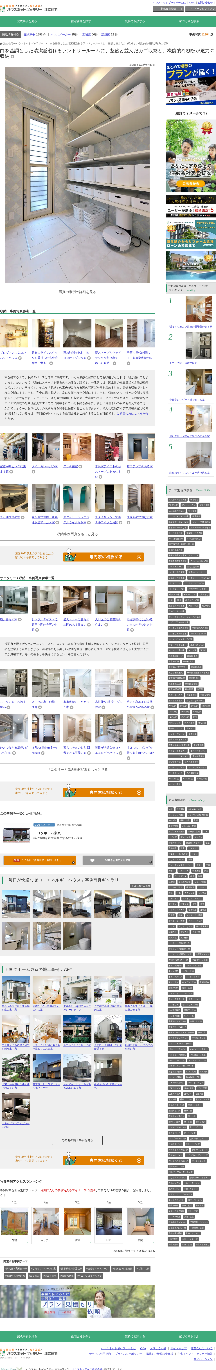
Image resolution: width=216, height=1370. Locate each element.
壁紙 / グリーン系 (176, 1105)
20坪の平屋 (202, 779)
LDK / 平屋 (202, 1088)
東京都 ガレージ (176, 656)
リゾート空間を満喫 (201, 522)
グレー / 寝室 (174, 1217)
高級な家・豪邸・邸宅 (178, 522)
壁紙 (181, 915)
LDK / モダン (174, 1088)
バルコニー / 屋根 (198, 1055)
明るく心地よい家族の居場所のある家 (190, 326)
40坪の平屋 (174, 779)
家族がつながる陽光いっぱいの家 (47, 1006)
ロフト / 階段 (174, 1016)
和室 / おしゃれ (193, 1233)
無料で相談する (135, 21)
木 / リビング (190, 1133)
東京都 (203, 650)
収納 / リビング (175, 1144)
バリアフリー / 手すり (198, 589)
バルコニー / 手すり (199, 1049)
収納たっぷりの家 (176, 611)
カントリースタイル (197, 767)
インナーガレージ (176, 734)
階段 (200, 876)
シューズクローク (176, 999)
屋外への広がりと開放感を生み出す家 (16, 1006)
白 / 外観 (180, 809)
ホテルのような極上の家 (77, 1044)
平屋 (171, 600)
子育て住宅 (204, 505)
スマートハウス (176, 695)
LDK (205, 831)
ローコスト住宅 (176, 533)
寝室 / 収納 (187, 988)
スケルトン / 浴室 (194, 965)
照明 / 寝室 (193, 1211)
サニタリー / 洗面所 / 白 (179, 943)
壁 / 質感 (188, 1122)
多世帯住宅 (198, 745)
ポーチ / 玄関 (194, 831)
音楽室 (172, 915)
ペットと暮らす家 (176, 572)
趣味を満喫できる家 (177, 561)
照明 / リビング (193, 1144)
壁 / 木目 (192, 1116)
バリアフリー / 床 (176, 589)
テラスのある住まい (177, 645)
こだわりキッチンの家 (178, 516)
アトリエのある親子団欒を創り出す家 (16, 1045)
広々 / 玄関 (191, 1071)
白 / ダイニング (175, 1155)
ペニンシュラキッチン (178, 756)
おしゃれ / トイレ (176, 859)
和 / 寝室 (199, 1205)
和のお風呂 (189, 723)
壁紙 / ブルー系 (202, 1099)
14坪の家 (173, 717)
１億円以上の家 (176, 550)
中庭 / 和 (202, 1032)
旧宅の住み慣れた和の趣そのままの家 (16, 1084)
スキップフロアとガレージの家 (16, 1123)
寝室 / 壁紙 (187, 1205)
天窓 (206, 871)
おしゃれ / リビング (199, 1138)
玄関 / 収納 (204, 982)
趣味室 (203, 910)
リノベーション (203, 1359)
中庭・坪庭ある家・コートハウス (183, 555)
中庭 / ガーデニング (177, 1027)
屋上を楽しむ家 (197, 645)
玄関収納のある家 (200, 628)
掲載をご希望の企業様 (159, 1353)
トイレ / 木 (173, 982)
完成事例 (29, 34)
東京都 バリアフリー (178, 667)
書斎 (202, 904)
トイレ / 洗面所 (175, 965)
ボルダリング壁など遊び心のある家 (189, 436)
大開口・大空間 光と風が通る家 (108, 1045)
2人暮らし (203, 594)
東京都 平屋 (192, 656)
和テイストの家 (192, 600)
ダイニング (185, 837)
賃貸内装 (184, 932)
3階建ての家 (174, 594)
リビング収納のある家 (178, 622)
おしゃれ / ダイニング (178, 1161)
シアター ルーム (176, 566)
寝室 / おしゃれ (195, 1200)
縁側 (192, 876)
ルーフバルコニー (176, 1060)
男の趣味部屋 (192, 773)
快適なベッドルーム (197, 572)
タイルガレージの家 (45, 466)
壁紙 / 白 (199, 1094)
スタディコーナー (176, 910)
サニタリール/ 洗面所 (178, 854)
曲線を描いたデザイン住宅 (108, 1084)
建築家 (105, 34)
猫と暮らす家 (8, 619)
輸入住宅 (206, 606)
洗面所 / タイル (202, 954)
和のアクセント (176, 728)
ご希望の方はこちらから (132, 413)
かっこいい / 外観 (176, 815)
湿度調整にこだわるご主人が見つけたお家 (140, 624)
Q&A (191, 2)
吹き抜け (196, 871)
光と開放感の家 (10, 517)
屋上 (171, 893)
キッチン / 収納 (189, 982)
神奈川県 (189, 689)
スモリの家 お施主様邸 (183, 363)
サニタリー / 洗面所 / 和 (179, 949)
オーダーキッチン (198, 751)
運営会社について (202, 1348)
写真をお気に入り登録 (117, 860)
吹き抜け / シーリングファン (181, 1066)
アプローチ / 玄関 (176, 831)
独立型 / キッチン (194, 843)
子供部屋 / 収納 (197, 1228)
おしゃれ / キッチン (177, 1177)
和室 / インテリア (190, 1239)
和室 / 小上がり (202, 1244)
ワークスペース (176, 773)
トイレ (194, 854)
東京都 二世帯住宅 (177, 678)
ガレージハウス (188, 505)
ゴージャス (174, 898)
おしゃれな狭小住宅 (195, 700)
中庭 (208, 865)
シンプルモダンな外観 (198, 815)
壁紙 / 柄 (188, 1111)
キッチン (198, 837)
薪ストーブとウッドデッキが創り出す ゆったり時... (108, 358)
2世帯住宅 (173, 505)
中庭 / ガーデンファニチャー (181, 1032)
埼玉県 (200, 689)
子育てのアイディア (177, 739)
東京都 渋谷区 (175, 689)
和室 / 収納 (187, 1244)
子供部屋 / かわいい (199, 1222)
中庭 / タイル (196, 1021)
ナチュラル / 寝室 (176, 1211)
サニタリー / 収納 (200, 960)
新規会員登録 (168, 8)
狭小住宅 (194, 499)
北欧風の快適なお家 (140, 517)
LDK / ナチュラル (176, 1083)
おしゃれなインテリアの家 (180, 639)
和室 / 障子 (173, 1244)
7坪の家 (172, 706)
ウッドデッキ (180, 876)
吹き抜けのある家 (176, 606)
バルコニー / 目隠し (177, 1055)
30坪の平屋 (188, 779)
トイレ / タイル (193, 977)
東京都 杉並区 (175, 684)
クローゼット (194, 999)
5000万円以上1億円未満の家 (181, 544)
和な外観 (202, 723)
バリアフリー (175, 583)
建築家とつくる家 (194, 533)
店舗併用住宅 (198, 756)
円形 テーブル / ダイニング (181, 1172)
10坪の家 (206, 706)
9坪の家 (194, 706)
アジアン (173, 904)
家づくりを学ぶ (189, 21)
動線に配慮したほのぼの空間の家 (139, 1045)
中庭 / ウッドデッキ (177, 1021)
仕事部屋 (192, 910)
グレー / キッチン (192, 1183)
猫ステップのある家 (140, 466)
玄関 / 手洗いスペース (178, 960)
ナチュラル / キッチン (200, 1177)
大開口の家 (193, 606)
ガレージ (202, 887)
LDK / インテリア (196, 1083)
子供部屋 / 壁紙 (175, 1233)
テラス (172, 871)
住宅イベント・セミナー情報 (195, 1353)
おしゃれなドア (185, 926)
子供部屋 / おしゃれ (177, 1228)
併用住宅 (196, 516)
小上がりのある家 (176, 578)
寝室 (208, 843)
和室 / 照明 (173, 1239)
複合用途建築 (202, 926)
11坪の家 (173, 712)
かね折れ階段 (184, 882)
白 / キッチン (174, 1183)
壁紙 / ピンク (174, 1111)
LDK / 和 (188, 1094)
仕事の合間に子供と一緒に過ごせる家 (139, 1006)
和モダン (190, 728)
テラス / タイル (199, 1038)
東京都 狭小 (196, 667)
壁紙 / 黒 (172, 1099)
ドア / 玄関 (173, 826)
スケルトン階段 (176, 887)
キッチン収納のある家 (178, 628)
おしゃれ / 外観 (195, 809)
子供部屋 (192, 734)
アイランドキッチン (177, 751)
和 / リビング (196, 1127)
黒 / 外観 (184, 937)
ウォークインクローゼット (180, 865)
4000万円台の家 (194, 539)
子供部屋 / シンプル (177, 1222)
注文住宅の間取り (176, 511)
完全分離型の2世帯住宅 (179, 745)
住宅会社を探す (81, 21)
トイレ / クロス (175, 977)
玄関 (196, 820)
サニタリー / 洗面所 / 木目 (180, 954)
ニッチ (172, 926)
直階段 (172, 882)
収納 (190, 859)
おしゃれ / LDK (175, 1077)
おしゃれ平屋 (175, 784)
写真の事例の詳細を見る (77, 292)
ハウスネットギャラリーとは (169, 2)
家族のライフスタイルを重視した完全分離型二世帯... (45, 358)
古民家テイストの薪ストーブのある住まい (108, 471)
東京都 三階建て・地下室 (198, 672)
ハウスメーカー (61, 34)
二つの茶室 (70, 466)
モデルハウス (189, 594)
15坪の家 (185, 717)
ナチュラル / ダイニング (197, 1155)
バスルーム (193, 848)
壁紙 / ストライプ (176, 1116)
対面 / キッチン (175, 843)
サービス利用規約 (100, 1353)
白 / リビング (174, 1133)
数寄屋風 (184, 904)
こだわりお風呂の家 (199, 561)
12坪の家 (197, 712)
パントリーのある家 (177, 633)
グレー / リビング (200, 1150)
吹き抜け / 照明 (175, 1071)
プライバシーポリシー (128, 1353)
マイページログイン (200, 8)
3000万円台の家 (176, 539)
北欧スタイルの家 (198, 633)
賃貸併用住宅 (175, 762)
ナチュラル (189, 893)
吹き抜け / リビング (177, 1127)
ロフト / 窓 (189, 1016)
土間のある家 (193, 566)
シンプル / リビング (177, 1138)
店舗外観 (196, 932)
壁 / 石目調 (200, 1122)
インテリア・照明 (194, 915)
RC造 (179, 600)
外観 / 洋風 (185, 820)
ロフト (199, 865)
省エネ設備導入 (176, 700)
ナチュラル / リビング (178, 1150)
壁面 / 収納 (173, 988)
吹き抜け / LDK (193, 1077)
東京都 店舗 (174, 661)
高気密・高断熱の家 (177, 499)
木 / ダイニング (199, 1161)
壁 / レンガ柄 (174, 1122)
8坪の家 (183, 706)
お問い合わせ (205, 2)
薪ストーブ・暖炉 (176, 921)
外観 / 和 (172, 820)
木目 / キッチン (191, 1189)
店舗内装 (173, 932)
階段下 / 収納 (190, 1010)
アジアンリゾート (176, 767)
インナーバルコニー (197, 1060)
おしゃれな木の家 (176, 650)
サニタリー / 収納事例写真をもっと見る (77, 769)
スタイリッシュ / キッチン (180, 1194)
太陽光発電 (205, 695)
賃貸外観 (173, 937)
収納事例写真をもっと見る (77, 534)
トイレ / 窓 (173, 971)
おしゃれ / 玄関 (189, 826)
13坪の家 (185, 712)
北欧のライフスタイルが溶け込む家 (189, 472)
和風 (179, 893)
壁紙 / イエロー (195, 1105)
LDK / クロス (174, 1094)
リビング (173, 837)
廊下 (194, 904)
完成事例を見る (27, 21)
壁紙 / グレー (186, 1099)
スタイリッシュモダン (192, 898)
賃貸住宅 (192, 511)
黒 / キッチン (174, 1189)
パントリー (174, 1004)
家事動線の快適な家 (177, 527)
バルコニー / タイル (177, 1049)
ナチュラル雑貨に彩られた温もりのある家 (47, 1045)
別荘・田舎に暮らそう (200, 527)
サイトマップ (178, 1348)
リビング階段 (200, 882)
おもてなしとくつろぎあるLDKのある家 (77, 1084)
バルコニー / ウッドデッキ (180, 1044)
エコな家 (192, 650)
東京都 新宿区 (191, 684)
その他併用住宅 (191, 762)
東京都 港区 (194, 678)
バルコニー (183, 871)
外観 (171, 809)
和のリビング (175, 723)
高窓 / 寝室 (189, 1217)
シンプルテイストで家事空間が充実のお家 (45, 624)
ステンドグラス (195, 921)
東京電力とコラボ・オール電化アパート (47, 1084)
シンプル (202, 893)
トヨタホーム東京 (47, 833)
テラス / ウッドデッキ (178, 1038)
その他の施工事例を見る (77, 1140)
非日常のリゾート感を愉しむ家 (187, 399)
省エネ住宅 (191, 695)
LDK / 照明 (189, 1088)
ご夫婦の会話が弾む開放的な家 (108, 1006)
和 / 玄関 (203, 1071)
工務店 (86, 34)
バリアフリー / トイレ (194, 583)
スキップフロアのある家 (199, 578)
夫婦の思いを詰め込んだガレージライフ (77, 1006)
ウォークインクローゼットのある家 (184, 617)
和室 (195, 717)
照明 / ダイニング (176, 1166)
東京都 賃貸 (188, 661)
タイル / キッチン (176, 1200)
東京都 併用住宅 (176, 672)
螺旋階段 (190, 887)
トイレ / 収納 (188, 971)
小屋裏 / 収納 (174, 1010)
